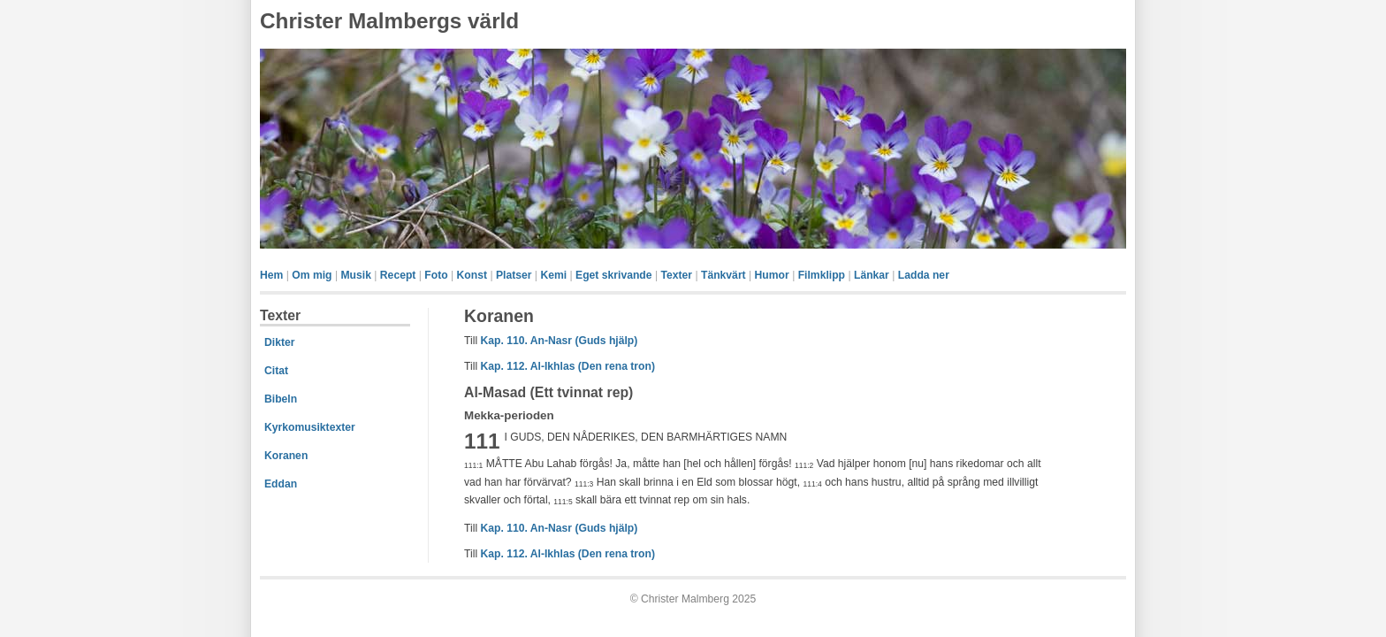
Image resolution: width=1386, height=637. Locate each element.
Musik (355, 275)
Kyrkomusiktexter (309, 427)
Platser (514, 275)
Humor (772, 275)
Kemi (553, 275)
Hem (271, 275)
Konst (472, 275)
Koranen (286, 455)
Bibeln (280, 399)
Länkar (871, 275)
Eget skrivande (613, 275)
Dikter (279, 342)
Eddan (280, 484)
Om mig (311, 275)
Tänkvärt (723, 275)
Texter (676, 275)
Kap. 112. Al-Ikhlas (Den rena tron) (567, 366)
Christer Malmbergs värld (389, 21)
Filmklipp (821, 275)
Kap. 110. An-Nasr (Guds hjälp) (558, 340)
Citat (276, 371)
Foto (435, 275)
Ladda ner (923, 275)
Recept (398, 275)
